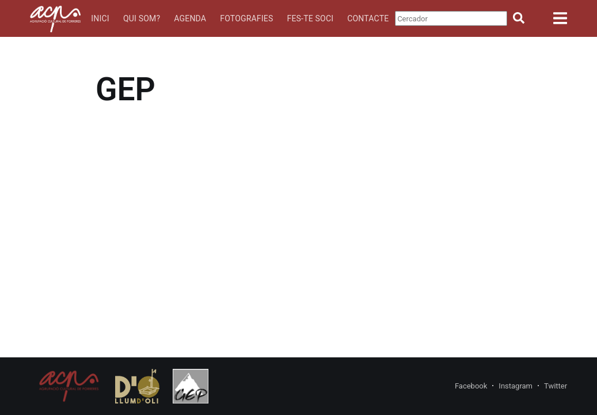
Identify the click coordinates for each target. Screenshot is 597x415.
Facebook (471, 386)
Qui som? (141, 18)
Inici (100, 18)
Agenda (190, 18)
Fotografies (246, 18)
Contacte (368, 18)
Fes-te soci (310, 18)
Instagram (516, 386)
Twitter (555, 386)
